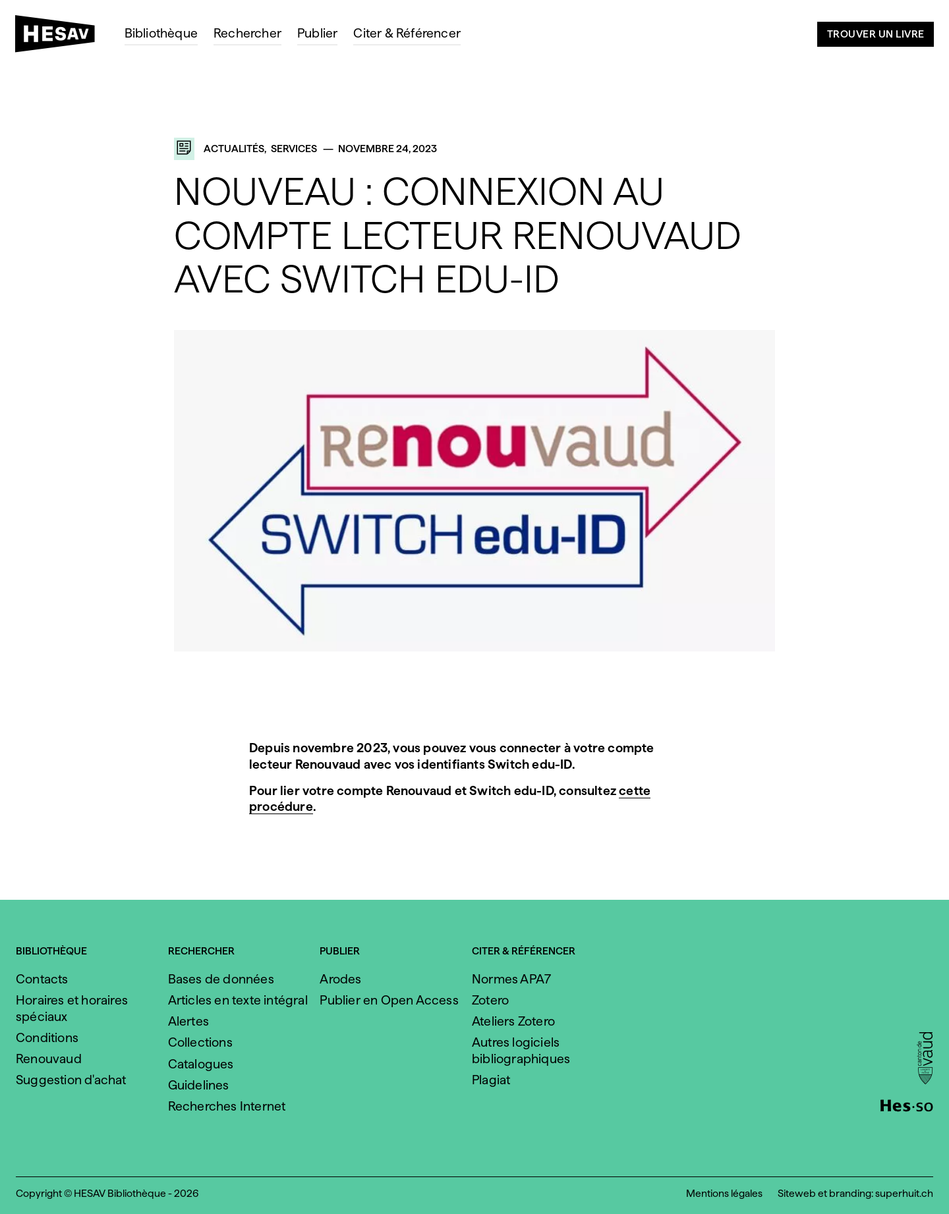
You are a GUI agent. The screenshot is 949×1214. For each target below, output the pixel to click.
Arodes (340, 979)
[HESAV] (60, 37)
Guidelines (198, 1085)
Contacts (42, 979)
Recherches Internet (227, 1106)
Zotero (490, 1000)
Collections (200, 1042)
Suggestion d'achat (71, 1080)
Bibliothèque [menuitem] (161, 33)
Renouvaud (49, 1058)
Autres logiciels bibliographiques (521, 1050)
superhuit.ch (904, 1193)
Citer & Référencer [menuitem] (407, 33)
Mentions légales (724, 1193)
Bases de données (221, 979)
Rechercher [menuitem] (247, 33)
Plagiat (491, 1080)
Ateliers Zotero (513, 1021)
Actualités (234, 148)
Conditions (47, 1037)
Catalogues (201, 1064)
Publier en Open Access (389, 1000)
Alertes (188, 1021)
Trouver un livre (876, 34)
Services (294, 148)
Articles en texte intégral (238, 1000)
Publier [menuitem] (317, 33)
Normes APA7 (511, 979)
